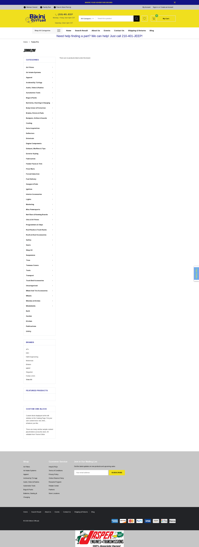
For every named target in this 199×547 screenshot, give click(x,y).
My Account (146, 7)
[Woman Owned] (30, 7)
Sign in (155, 7)
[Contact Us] (119, 30)
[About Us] (96, 30)
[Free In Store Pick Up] (62, 7)
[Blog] (152, 30)
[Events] (107, 30)
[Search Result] (81, 30)
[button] (99, 538)
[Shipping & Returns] (137, 30)
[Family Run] (45, 7)
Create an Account (166, 7)
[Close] (175, 2)
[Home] (68, 30)
